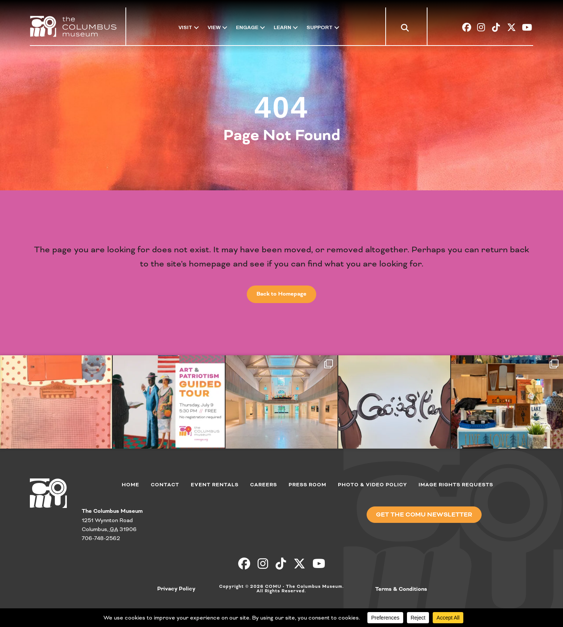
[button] (406, 28)
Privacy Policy (176, 589)
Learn (282, 27)
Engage (247, 27)
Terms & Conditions (401, 589)
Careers (263, 484)
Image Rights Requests (456, 484)
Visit (185, 27)
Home (130, 484)
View (214, 27)
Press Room (307, 484)
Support (320, 27)
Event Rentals (215, 484)
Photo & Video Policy (372, 484)
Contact (165, 484)
